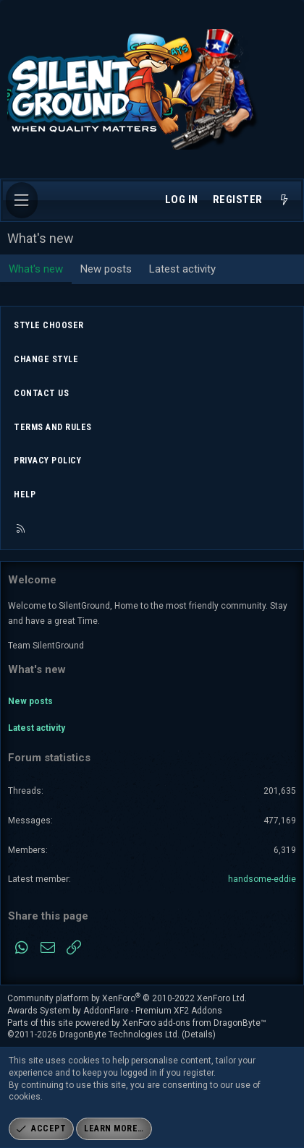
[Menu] (22, 200)
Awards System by (114, 1011)
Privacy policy (47, 460)
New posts (106, 268)
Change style (46, 359)
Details (199, 1034)
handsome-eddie (262, 879)
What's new (36, 268)
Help (24, 494)
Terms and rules (53, 427)
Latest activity (182, 268)
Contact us (41, 393)
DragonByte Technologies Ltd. (119, 1034)
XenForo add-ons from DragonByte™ (194, 1023)
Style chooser (49, 325)
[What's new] (284, 200)
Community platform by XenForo (127, 998)
